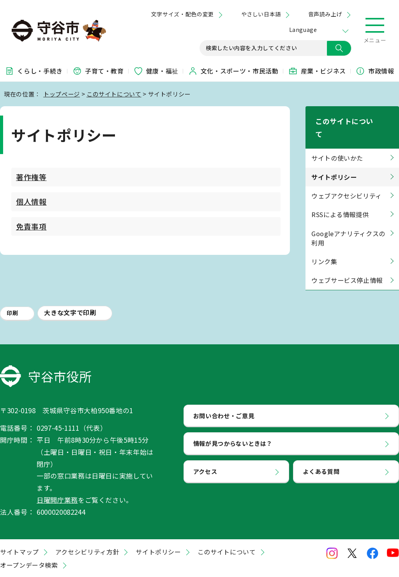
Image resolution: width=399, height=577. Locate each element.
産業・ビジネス (317, 70)
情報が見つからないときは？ (232, 420)
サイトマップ (19, 529)
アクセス (205, 448)
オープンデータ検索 (29, 542)
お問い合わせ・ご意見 (223, 392)
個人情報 (31, 201)
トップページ (61, 93)
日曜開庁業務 (57, 477)
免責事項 (31, 226)
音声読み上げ (325, 14)
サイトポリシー (158, 529)
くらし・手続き (33, 70)
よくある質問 (321, 448)
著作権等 (31, 177)
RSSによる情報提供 (340, 191)
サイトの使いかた (337, 135)
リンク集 (324, 239)
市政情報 (375, 70)
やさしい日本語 (261, 14)
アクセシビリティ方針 (87, 529)
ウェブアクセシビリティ (346, 173)
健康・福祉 (156, 70)
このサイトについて (114, 93)
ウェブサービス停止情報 (347, 257)
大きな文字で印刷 (70, 289)
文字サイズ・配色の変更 (182, 14)
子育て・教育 (98, 70)
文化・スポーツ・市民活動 (233, 70)
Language (303, 29)
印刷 (12, 290)
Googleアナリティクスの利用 (348, 215)
